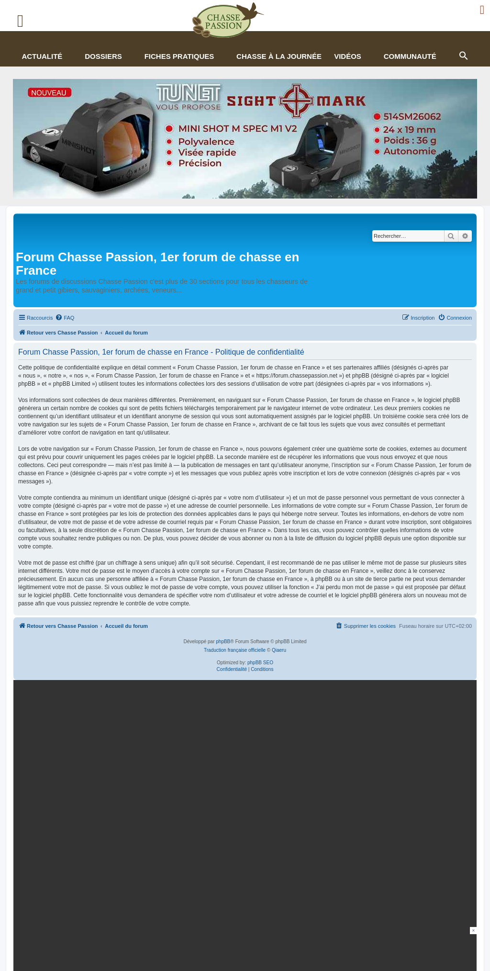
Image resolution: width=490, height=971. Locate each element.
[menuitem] (64, 318)
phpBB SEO (260, 662)
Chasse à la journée (279, 56)
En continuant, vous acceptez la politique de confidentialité (376, 799)
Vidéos (347, 56)
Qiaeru (279, 650)
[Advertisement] (245, 948)
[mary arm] (243, 758)
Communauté (410, 56)
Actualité (42, 56)
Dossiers (103, 56)
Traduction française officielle (235, 650)
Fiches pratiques (179, 56)
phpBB (223, 641)
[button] (463, 54)
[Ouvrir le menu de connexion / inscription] (482, 10)
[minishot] (245, 139)
